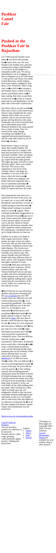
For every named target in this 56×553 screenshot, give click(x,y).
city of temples (11, 296)
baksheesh (5, 358)
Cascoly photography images (44, 435)
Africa (28, 433)
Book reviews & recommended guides (17, 416)
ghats (13, 318)
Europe (29, 438)
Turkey (29, 431)
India (28, 435)
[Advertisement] (44, 114)
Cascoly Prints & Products (8, 423)
